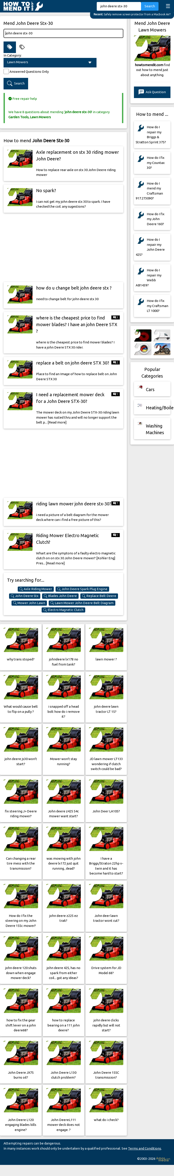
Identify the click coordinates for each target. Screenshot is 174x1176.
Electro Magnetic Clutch (63, 610)
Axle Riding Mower (35, 589)
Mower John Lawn (29, 603)
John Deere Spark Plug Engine (82, 589)
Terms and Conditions (144, 1148)
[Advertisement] (63, 247)
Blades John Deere (60, 596)
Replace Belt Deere (99, 596)
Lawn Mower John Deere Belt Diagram (82, 603)
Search (150, 6)
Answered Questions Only (29, 71)
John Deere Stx (25, 596)
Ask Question (152, 92)
